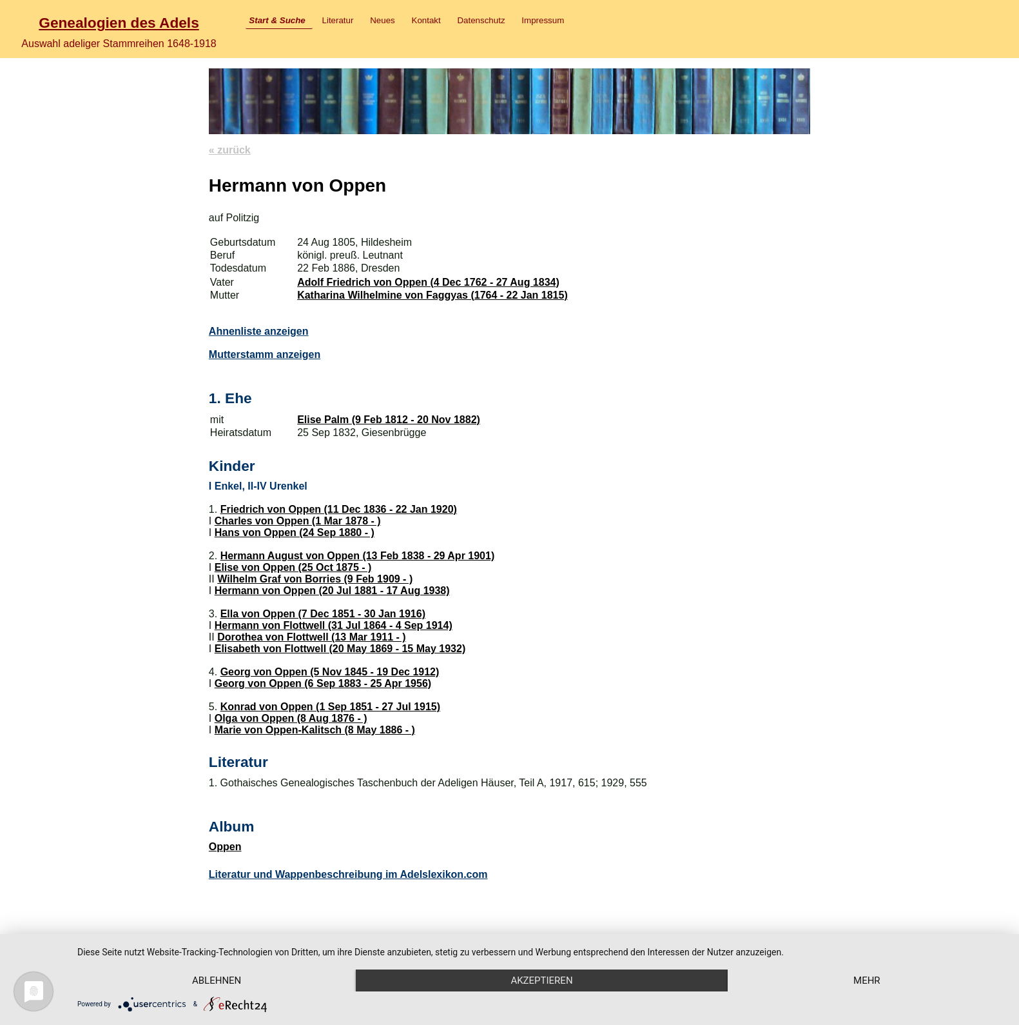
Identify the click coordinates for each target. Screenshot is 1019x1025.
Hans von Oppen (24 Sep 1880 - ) (294, 532)
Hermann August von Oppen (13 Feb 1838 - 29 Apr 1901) (357, 555)
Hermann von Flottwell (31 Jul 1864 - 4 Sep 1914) (333, 625)
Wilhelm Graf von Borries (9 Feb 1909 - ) (314, 578)
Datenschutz (481, 20)
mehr (866, 980)
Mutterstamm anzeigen (264, 354)
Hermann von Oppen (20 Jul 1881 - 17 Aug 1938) (332, 590)
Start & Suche (277, 20)
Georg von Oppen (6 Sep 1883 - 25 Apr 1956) (323, 683)
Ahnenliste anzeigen (259, 331)
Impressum (542, 20)
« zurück (230, 149)
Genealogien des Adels (119, 22)
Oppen (225, 846)
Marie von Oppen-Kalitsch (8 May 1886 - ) (315, 729)
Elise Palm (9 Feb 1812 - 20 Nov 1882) (388, 419)
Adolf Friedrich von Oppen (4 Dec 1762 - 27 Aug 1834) (428, 282)
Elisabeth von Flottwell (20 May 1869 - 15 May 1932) (340, 648)
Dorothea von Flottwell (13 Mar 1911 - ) (311, 637)
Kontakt (426, 20)
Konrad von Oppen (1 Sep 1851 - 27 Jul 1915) (330, 706)
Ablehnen (216, 980)
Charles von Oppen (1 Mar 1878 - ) (298, 520)
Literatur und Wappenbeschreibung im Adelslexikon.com (348, 874)
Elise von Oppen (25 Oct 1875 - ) (293, 567)
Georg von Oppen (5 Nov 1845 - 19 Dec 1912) (330, 671)
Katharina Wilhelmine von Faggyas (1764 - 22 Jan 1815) (432, 295)
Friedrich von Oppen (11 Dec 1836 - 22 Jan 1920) (338, 509)
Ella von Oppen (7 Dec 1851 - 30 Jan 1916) (322, 613)
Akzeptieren (541, 980)
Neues (382, 20)
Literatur (338, 20)
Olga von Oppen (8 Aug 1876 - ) (291, 718)
